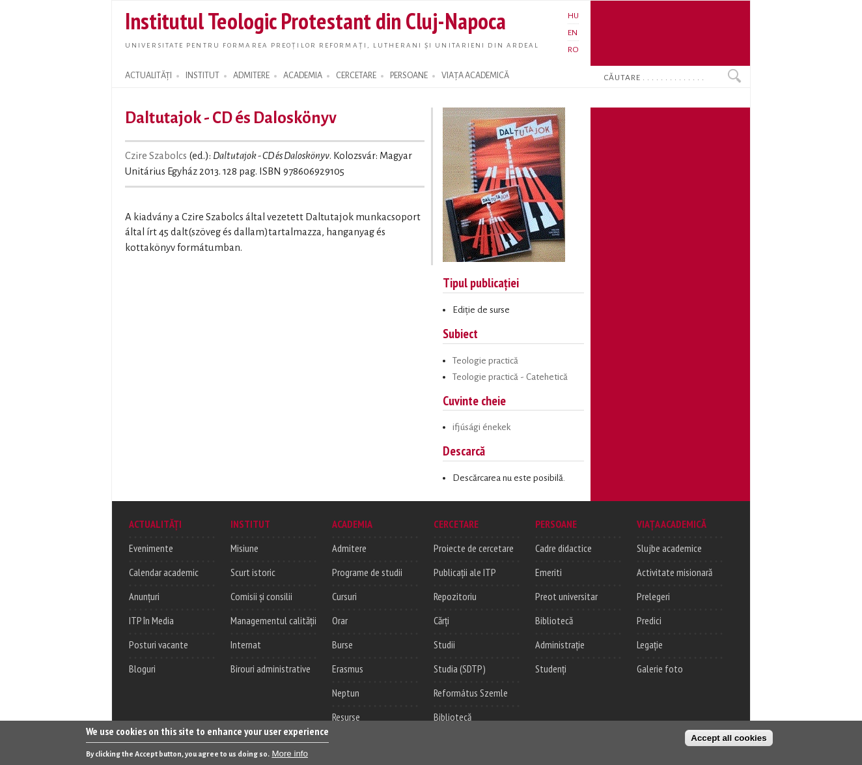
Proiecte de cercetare (474, 548)
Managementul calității (273, 620)
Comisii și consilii (261, 596)
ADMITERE (251, 75)
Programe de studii (367, 572)
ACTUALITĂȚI (148, 75)
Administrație (560, 644)
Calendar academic (164, 572)
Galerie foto (660, 668)
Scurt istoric (252, 572)
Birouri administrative (270, 668)
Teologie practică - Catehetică (510, 377)
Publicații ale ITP (465, 572)
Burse (342, 644)
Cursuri (344, 596)
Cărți (441, 620)
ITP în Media (151, 620)
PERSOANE (409, 75)
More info (289, 756)
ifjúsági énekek (481, 427)
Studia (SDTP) (460, 668)
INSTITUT (202, 75)
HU (573, 15)
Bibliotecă (452, 716)
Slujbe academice (669, 548)
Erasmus (347, 668)
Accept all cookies (728, 740)
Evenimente (151, 548)
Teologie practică (485, 361)
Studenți (550, 668)
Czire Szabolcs (156, 156)
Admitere (349, 548)
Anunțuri (144, 596)
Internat (245, 644)
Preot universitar (566, 596)
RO (573, 49)
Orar (340, 620)
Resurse (346, 716)
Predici (649, 620)
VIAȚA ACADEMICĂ (475, 75)
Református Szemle (471, 692)
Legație (650, 644)
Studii (444, 644)
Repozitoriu (455, 596)
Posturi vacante (158, 644)
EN (572, 32)
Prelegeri (653, 596)
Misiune (244, 548)
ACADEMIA (302, 75)
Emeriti (548, 572)
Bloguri (142, 668)
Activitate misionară (674, 572)
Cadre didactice (563, 548)
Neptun (345, 692)
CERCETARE (356, 75)
